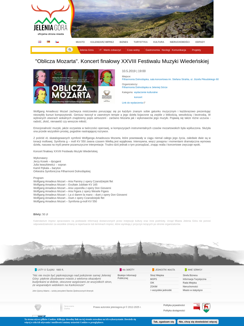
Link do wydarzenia (132, 102)
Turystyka (141, 42)
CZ (57, 42)
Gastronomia (153, 50)
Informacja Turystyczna (194, 279)
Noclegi (166, 50)
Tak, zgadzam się (163, 322)
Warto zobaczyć (112, 50)
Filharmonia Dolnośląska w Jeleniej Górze (144, 87)
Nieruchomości (179, 42)
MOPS (153, 279)
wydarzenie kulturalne (146, 92)
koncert (138, 97)
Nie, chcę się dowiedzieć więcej (198, 322)
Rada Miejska (190, 282)
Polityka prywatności (174, 305)
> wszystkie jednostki (161, 290)
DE (48, 42)
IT (101, 50)
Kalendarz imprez (102, 42)
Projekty (196, 50)
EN (39, 42)
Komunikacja (179, 50)
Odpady (200, 42)
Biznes (124, 42)
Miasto (80, 42)
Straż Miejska (157, 275)
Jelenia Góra (86, 50)
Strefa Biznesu (190, 275)
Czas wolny (133, 50)
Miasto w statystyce (193, 290)
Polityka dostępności (174, 310)
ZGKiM (153, 286)
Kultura (158, 42)
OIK (152, 282)
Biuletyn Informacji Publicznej (127, 276)
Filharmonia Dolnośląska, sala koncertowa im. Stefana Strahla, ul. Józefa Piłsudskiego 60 (170, 79)
